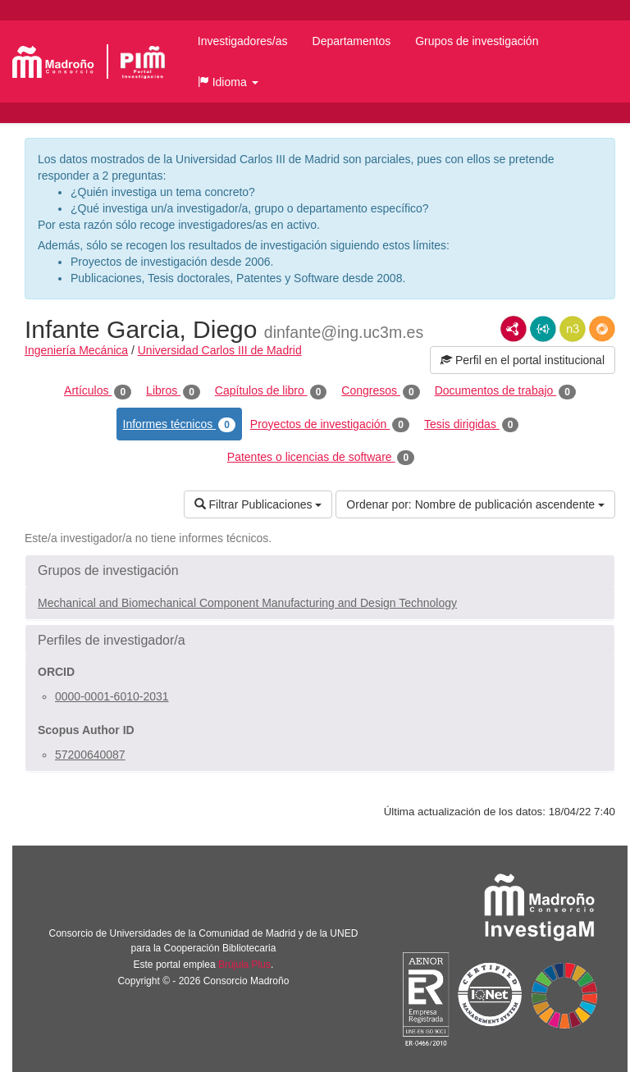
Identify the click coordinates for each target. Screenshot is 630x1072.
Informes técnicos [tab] (179, 424)
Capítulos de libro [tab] (271, 391)
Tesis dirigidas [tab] (471, 424)
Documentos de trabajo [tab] (505, 391)
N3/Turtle (572, 329)
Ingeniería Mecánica (76, 350)
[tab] (319, 570)
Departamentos (352, 41)
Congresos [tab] (380, 391)
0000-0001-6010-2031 (112, 696)
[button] (228, 82)
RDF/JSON (602, 329)
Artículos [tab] (97, 391)
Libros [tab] (173, 391)
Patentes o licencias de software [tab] (320, 457)
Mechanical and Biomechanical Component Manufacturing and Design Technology (247, 602)
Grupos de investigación (476, 41)
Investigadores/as (243, 41)
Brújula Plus (244, 964)
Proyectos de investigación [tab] (329, 424)
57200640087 (90, 754)
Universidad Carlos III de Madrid (220, 350)
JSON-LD (543, 329)
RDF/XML (513, 329)
